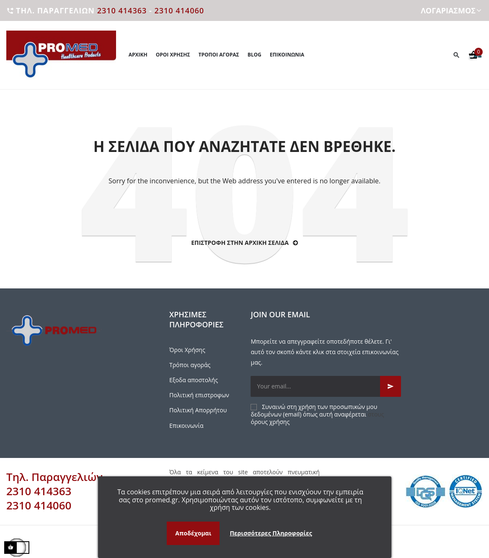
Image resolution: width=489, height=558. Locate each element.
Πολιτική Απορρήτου (198, 410)
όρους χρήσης (270, 422)
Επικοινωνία (186, 425)
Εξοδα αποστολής (193, 380)
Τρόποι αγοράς (189, 365)
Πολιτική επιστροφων (199, 395)
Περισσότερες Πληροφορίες (271, 533)
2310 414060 (179, 10)
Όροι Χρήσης (187, 350)
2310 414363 (122, 10)
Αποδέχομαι (193, 533)
